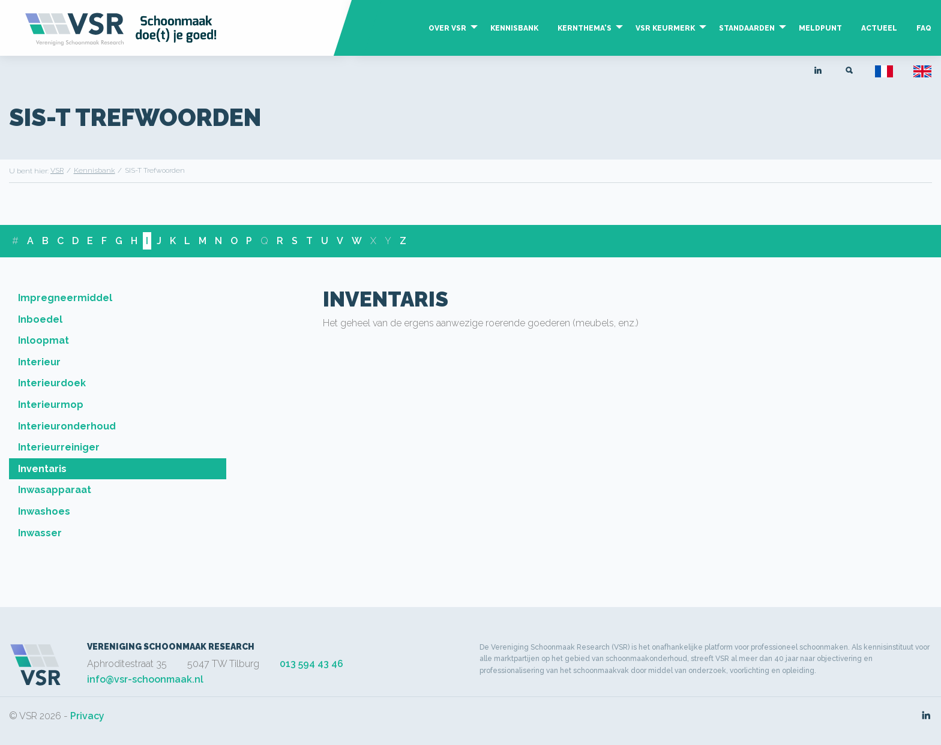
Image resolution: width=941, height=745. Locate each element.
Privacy (87, 716)
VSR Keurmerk (665, 28)
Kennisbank (514, 28)
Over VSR (447, 28)
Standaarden (747, 28)
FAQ (923, 28)
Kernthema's (585, 28)
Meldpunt (820, 28)
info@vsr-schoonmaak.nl (145, 679)
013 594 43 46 (311, 663)
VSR (57, 170)
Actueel (879, 28)
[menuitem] (450, 40)
